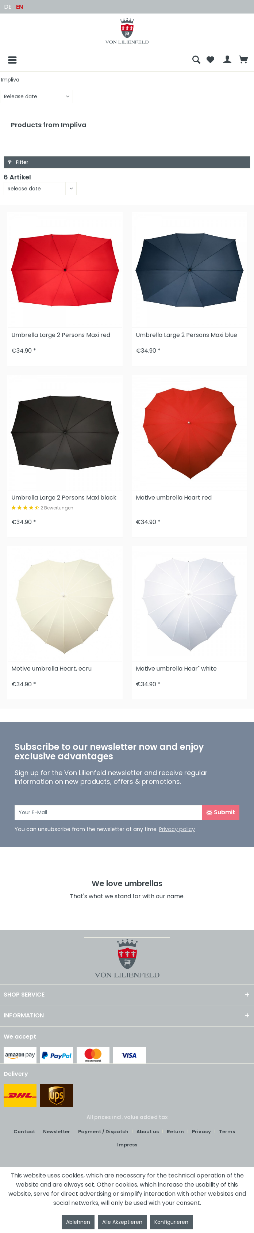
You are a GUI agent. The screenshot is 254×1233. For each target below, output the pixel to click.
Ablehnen (78, 1222)
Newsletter (56, 1131)
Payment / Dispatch (103, 1131)
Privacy (201, 1131)
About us (147, 1131)
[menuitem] (96, 60)
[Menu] (6, 60)
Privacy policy (177, 829)
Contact (24, 1131)
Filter (18, 162)
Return (175, 1131)
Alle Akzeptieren (122, 1222)
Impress (127, 1144)
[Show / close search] (196, 60)
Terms (227, 1131)
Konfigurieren (171, 1222)
